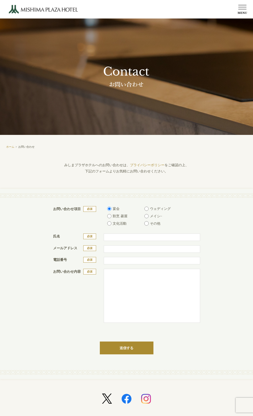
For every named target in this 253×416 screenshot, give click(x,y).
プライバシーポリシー (147, 165)
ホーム (10, 146)
